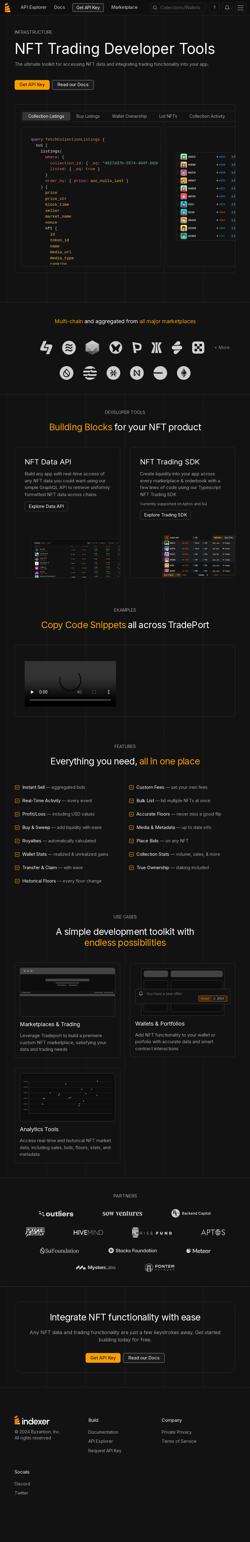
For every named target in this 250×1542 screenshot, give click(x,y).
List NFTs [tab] (168, 116)
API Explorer (100, 1441)
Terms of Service (179, 1441)
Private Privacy (177, 1432)
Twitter (21, 1492)
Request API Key (104, 1450)
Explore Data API (46, 506)
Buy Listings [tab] (88, 116)
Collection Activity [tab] (207, 116)
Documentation (103, 1432)
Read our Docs (73, 84)
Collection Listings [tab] (46, 116)
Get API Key (88, 7)
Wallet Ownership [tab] (129, 116)
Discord (22, 1483)
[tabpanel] (125, 197)
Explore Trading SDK (165, 515)
